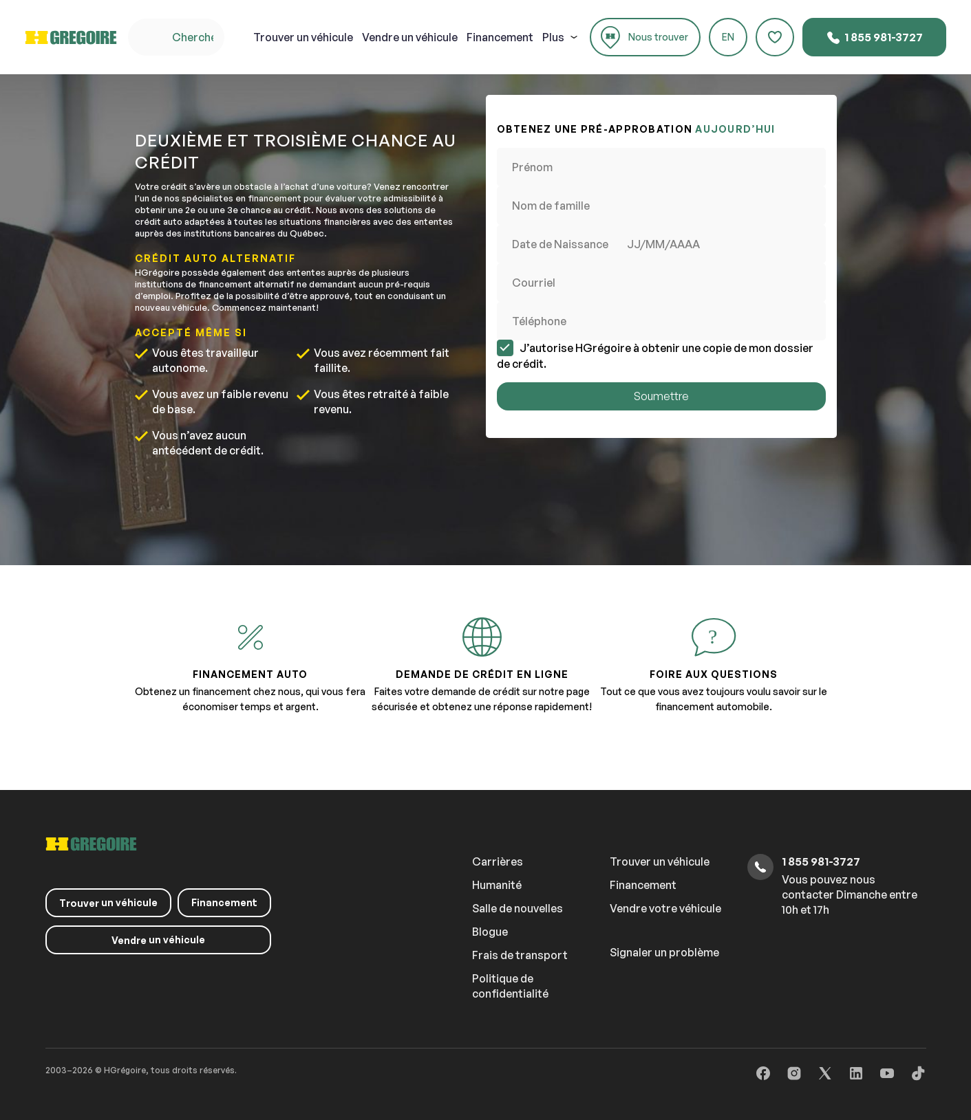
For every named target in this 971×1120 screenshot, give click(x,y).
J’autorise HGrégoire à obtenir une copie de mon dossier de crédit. (655, 355)
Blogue (490, 931)
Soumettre (661, 396)
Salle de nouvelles (517, 908)
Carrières (497, 861)
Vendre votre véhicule (665, 908)
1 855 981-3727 (874, 38)
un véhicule (303, 37)
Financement (500, 37)
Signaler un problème (664, 952)
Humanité (497, 885)
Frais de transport (520, 955)
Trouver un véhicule (659, 861)
